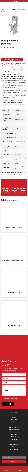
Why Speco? (14, 422)
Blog (14, 424)
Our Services (14, 419)
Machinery (6, 9)
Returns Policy (14, 434)
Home (2, 9)
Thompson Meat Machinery (11, 65)
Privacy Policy (14, 446)
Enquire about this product (11, 60)
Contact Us (14, 442)
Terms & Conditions (14, 436)
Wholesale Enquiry (14, 444)
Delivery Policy (14, 432)
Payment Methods (14, 429)
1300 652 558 (12, 368)
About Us (14, 417)
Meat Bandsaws (12, 9)
